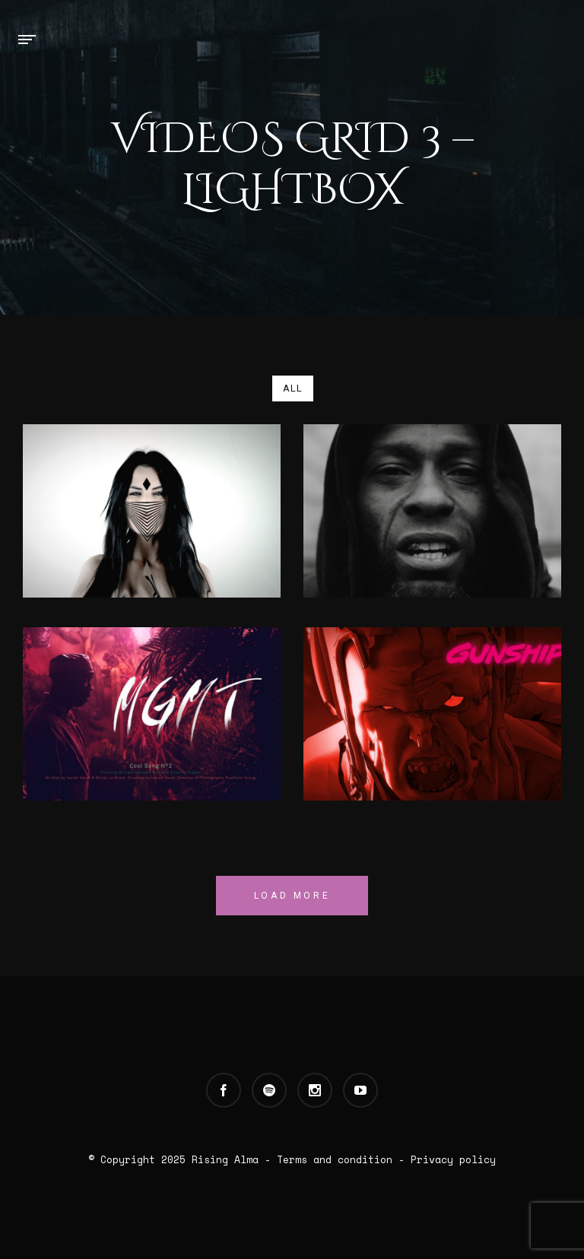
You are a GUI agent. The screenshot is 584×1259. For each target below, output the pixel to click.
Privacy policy (453, 1159)
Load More (292, 895)
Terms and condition (334, 1159)
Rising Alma (225, 1159)
